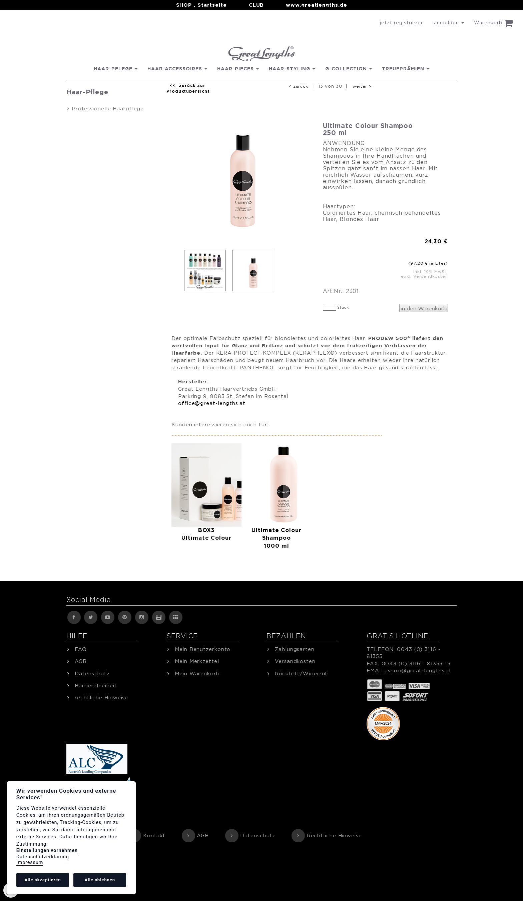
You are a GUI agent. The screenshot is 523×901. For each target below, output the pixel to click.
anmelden (449, 22)
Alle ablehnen (100, 879)
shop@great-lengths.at (420, 670)
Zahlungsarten (295, 649)
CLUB (256, 5)
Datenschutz (257, 835)
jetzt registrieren (402, 22)
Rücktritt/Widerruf (301, 673)
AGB (203, 835)
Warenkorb (493, 23)
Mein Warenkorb (197, 673)
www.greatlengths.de (316, 5)
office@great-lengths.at (211, 403)
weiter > (362, 86)
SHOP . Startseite (201, 5)
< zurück (298, 86)
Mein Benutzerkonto (202, 649)
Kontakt (154, 835)
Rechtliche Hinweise (334, 835)
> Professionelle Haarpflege (105, 108)
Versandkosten (295, 661)
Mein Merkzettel (197, 661)
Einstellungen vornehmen (47, 850)
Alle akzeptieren (42, 879)
